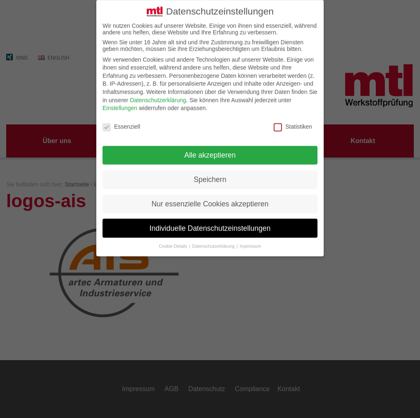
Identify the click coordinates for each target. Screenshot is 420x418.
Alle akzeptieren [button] (210, 147)
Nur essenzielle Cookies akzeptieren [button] (209, 196)
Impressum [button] (250, 238)
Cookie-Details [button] (173, 238)
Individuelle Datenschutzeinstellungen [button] (210, 221)
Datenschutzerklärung (158, 92)
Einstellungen (120, 100)
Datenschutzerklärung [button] (214, 238)
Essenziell (121, 119)
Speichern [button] (210, 172)
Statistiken (293, 119)
